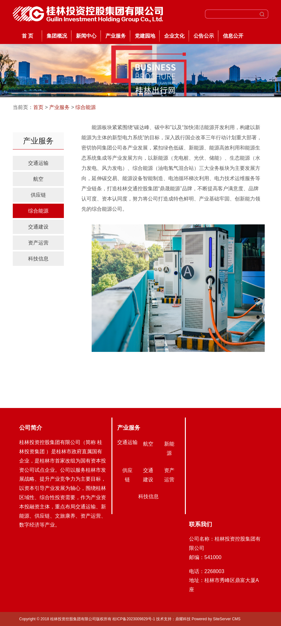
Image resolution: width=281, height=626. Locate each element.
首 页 (27, 36)
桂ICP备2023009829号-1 (134, 619)
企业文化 (174, 36)
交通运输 (38, 163)
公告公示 (204, 36)
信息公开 (233, 36)
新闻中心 (86, 36)
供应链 (38, 195)
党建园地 (145, 36)
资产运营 (38, 242)
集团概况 (57, 36)
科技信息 (38, 258)
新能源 (169, 448)
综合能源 (85, 107)
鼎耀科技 (183, 619)
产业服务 (115, 36)
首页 (38, 107)
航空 (38, 179)
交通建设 (38, 226)
